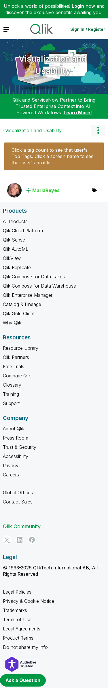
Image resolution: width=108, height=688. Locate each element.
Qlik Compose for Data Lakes (34, 277)
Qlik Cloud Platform (23, 230)
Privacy (10, 465)
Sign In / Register (87, 29)
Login (78, 6)
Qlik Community (22, 526)
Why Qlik (12, 323)
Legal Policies (17, 592)
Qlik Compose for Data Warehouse (39, 286)
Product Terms (18, 638)
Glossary (12, 385)
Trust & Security (19, 447)
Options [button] (98, 130)
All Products (15, 221)
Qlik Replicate (17, 267)
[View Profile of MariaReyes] (46, 190)
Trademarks (15, 610)
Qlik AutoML (15, 249)
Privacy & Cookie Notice (28, 601)
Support (11, 403)
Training (11, 394)
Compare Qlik (17, 376)
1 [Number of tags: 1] (100, 190)
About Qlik (13, 429)
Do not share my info (25, 647)
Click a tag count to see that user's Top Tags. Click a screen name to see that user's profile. (53, 156)
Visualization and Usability (52, 65)
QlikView (12, 258)
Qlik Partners (16, 357)
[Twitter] (7, 539)
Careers (11, 475)
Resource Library (20, 348)
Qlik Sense (14, 240)
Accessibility (15, 456)
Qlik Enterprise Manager (27, 295)
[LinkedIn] (19, 539)
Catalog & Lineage (22, 304)
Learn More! (78, 112)
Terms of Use (17, 619)
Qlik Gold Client (19, 313)
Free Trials (13, 366)
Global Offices (18, 492)
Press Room (15, 438)
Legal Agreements (21, 629)
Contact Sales (18, 502)
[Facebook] (32, 539)
